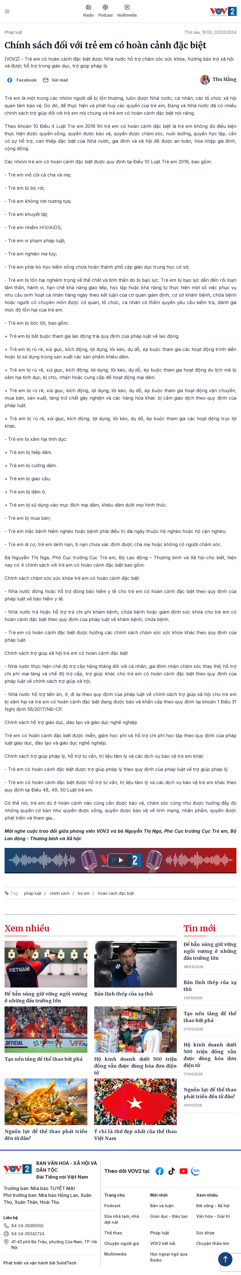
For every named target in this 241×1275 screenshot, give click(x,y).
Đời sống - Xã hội (213, 1205)
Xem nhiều (207, 1195)
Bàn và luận (162, 1205)
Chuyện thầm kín (212, 1243)
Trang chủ (114, 1195)
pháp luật (32, 893)
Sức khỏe (205, 1232)
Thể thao (113, 1232)
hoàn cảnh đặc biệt (116, 893)
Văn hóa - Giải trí (213, 1216)
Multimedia (127, 10)
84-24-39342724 (27, 1233)
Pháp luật (13, 32)
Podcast (105, 11)
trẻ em (84, 893)
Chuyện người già (121, 1243)
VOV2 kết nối (162, 1243)
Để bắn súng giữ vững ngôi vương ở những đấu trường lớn (210, 951)
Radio (88, 10)
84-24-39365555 (27, 1225)
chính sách (60, 893)
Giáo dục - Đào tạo (169, 1216)
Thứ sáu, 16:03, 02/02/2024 (210, 32)
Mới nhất (159, 1195)
